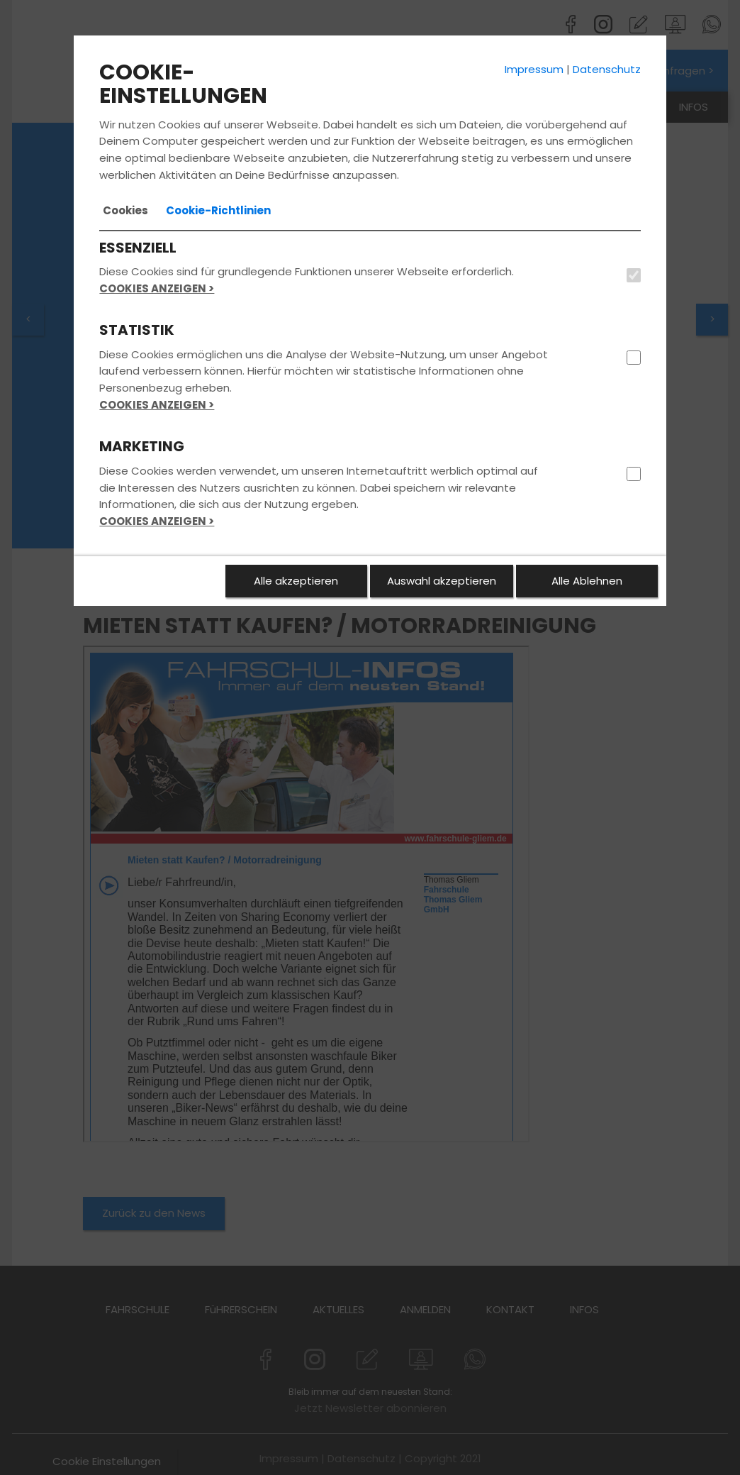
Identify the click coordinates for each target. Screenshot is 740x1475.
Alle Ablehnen (586, 580)
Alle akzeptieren (296, 580)
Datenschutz (607, 69)
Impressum (534, 69)
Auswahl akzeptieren (441, 580)
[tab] (125, 211)
